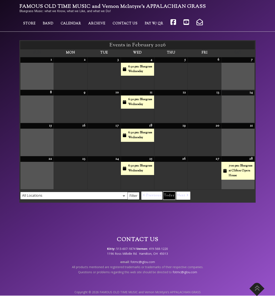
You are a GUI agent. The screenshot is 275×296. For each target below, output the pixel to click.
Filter (134, 195)
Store (29, 23)
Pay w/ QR (154, 23)
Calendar (71, 23)
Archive (96, 23)
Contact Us (125, 23)
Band (48, 23)
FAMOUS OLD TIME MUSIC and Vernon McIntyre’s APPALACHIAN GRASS (112, 6)
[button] (151, 195)
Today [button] (169, 195)
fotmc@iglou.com (142, 262)
